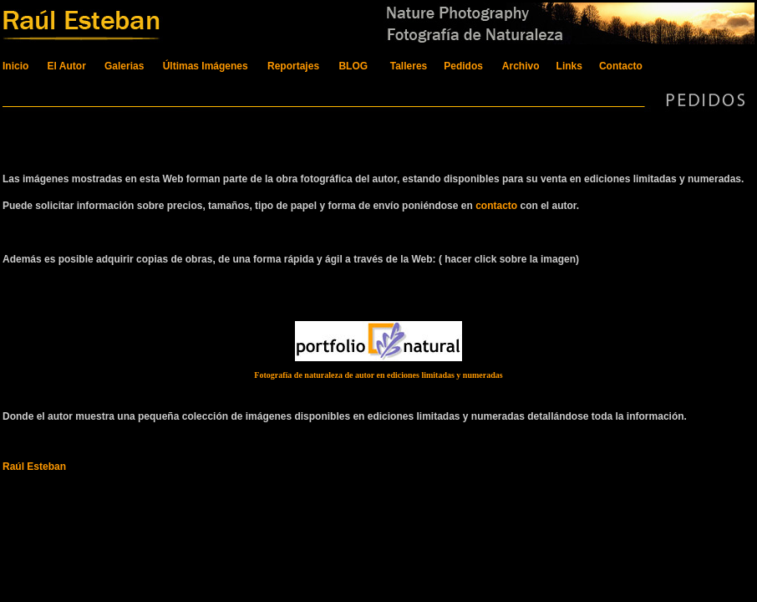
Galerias (124, 66)
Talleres (408, 66)
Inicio (15, 66)
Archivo (521, 66)
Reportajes (293, 66)
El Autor (67, 66)
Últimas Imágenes (207, 66)
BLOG (353, 66)
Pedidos (463, 66)
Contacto (621, 66)
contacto (496, 206)
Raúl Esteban (34, 466)
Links (571, 66)
